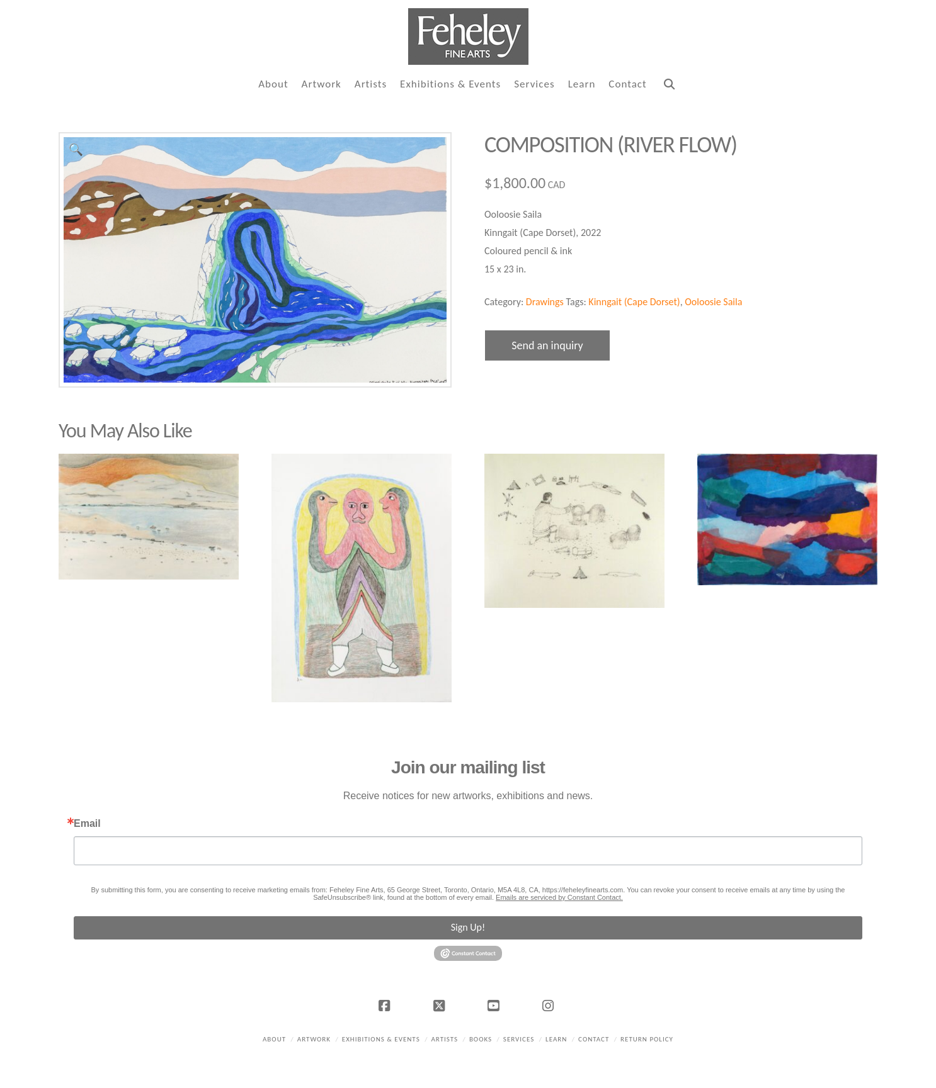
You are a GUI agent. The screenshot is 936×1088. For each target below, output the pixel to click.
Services (518, 1039)
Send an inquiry (547, 345)
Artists (444, 1039)
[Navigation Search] (669, 84)
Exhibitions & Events (381, 1039)
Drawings (545, 302)
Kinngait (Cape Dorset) (634, 302)
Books (480, 1039)
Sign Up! (468, 927)
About (274, 1039)
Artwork (314, 1039)
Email (87, 824)
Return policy (646, 1039)
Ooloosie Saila (713, 302)
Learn (556, 1039)
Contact (593, 1039)
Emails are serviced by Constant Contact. (559, 897)
